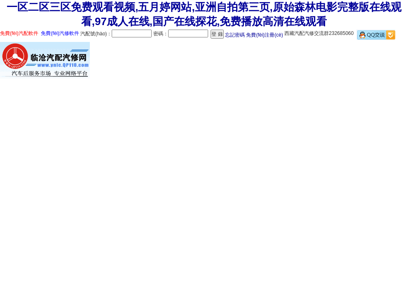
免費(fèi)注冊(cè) (264, 35)
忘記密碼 (235, 35)
